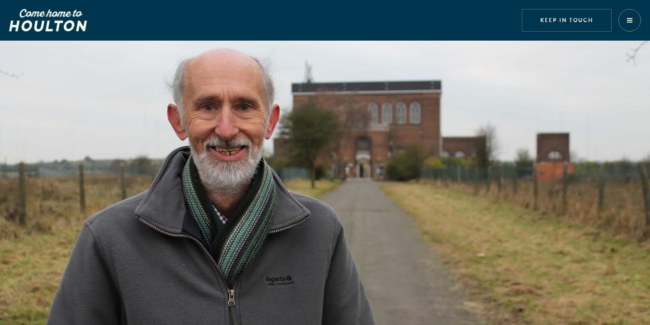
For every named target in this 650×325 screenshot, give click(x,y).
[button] (629, 20)
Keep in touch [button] (566, 19)
